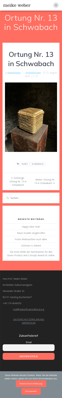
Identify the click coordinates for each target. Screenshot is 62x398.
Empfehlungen (33, 72)
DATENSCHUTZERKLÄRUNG (28, 319)
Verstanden (31, 391)
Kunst (25, 164)
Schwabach (38, 164)
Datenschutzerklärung (31, 383)
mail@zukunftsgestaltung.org (28, 309)
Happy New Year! (31, 226)
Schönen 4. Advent (31, 245)
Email (29, 342)
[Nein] (58, 384)
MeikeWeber (14, 72)
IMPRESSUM (28, 322)
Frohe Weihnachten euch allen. (31, 239)
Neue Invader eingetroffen (31, 233)
